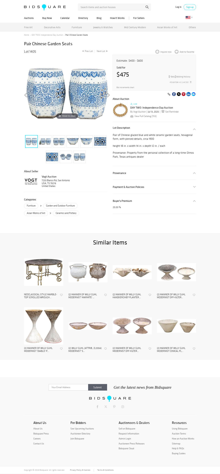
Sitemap (176, 443)
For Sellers (139, 18)
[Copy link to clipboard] (169, 94)
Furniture (77, 27)
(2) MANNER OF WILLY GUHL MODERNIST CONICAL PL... (171, 350)
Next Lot (102, 51)
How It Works (117, 18)
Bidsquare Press (41, 433)
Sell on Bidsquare (127, 428)
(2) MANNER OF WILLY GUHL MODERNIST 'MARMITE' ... (82, 296)
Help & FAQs (178, 448)
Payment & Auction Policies (128, 187)
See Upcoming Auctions (82, 428)
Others (192, 27)
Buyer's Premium (122, 201)
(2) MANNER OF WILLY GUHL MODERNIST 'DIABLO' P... (38, 350)
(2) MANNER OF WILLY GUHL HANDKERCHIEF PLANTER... (127, 296)
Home (26, 35)
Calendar (65, 18)
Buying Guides (178, 453)
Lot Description (121, 127)
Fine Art (28, 27)
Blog (99, 18)
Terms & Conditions (105, 470)
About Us (37, 428)
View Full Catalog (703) (143, 116)
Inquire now (166, 51)
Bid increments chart (125, 87)
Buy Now (47, 18)
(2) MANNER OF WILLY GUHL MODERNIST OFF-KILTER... (171, 296)
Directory (83, 18)
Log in (178, 7)
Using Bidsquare (180, 428)
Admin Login (125, 438)
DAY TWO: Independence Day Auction (47, 35)
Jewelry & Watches (103, 27)
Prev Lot (87, 51)
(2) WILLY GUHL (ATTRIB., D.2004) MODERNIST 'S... (85, 350)
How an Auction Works (183, 438)
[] (179, 76)
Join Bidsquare (77, 438)
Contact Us (38, 443)
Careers (37, 438)
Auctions (29, 18)
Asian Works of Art (167, 27)
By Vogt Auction (138, 111)
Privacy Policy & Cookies (80, 470)
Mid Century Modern (135, 27)
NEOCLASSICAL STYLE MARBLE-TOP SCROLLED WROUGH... (40, 296)
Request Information (129, 433)
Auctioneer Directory (80, 433)
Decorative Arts (52, 27)
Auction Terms (179, 433)
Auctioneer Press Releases (132, 443)
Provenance (119, 173)
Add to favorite (187, 51)
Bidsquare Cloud (126, 448)
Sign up (190, 7)
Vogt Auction (49, 176)
